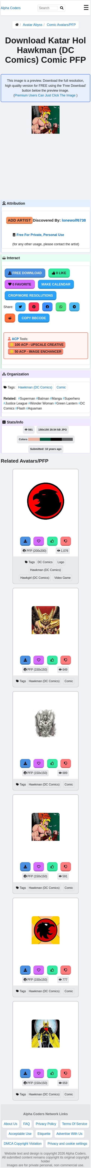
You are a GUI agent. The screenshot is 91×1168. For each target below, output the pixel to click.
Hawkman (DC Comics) (35, 387)
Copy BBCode (34, 318)
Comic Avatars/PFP (61, 25)
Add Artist (19, 220)
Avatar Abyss (32, 25)
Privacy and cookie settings (67, 1143)
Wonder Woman (41, 403)
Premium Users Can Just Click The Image (45, 95)
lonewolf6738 (74, 220)
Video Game (62, 577)
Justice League (16, 403)
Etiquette (43, 1134)
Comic (61, 387)
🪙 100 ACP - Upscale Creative (37, 345)
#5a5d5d (67, 439)
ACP (15, 339)
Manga (56, 398)
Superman (27, 398)
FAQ (26, 1124)
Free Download (25, 273)
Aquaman (34, 408)
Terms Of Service (74, 1124)
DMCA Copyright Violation (22, 1143)
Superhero (71, 398)
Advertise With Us (69, 1134)
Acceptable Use (20, 1134)
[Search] (62, 8)
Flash (20, 408)
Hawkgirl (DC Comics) (34, 577)
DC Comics (45, 562)
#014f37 (45, 439)
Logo (61, 562)
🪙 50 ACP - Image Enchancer (35, 351)
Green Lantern (66, 403)
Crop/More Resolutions (30, 295)
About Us (10, 1124)
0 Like (59, 273)
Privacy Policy (46, 1124)
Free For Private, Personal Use (40, 235)
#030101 (56, 439)
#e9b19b (34, 439)
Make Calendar (55, 284)
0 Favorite (19, 284)
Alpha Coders (11, 8)
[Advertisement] (45, 166)
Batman (43, 398)
